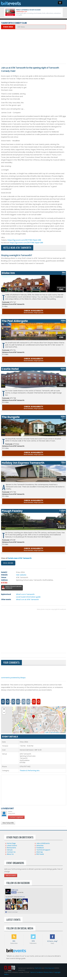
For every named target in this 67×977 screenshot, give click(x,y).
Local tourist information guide (28, 597)
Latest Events (12, 845)
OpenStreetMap (55, 732)
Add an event (11, 875)
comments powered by (13, 677)
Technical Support (43, 850)
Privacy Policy (48, 972)
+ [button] (4, 709)
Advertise (39, 845)
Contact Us (11, 852)
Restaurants (11, 848)
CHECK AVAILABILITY (33, 311)
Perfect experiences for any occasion (28, 10)
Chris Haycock (49, 968)
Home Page (11, 843)
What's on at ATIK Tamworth (27, 599)
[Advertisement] (33, 46)
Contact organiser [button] (16, 817)
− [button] (4, 712)
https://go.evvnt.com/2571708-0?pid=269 (24, 240)
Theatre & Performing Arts (29, 770)
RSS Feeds (40, 854)
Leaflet (46, 732)
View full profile (8, 823)
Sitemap (39, 852)
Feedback (40, 848)
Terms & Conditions (36, 972)
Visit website (21, 575)
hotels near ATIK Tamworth (20, 558)
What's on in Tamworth (25, 594)
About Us (10, 854)
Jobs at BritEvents (43, 843)
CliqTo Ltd (38, 968)
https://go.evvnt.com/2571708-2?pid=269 (26, 242)
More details (8, 563)
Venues (10, 850)
